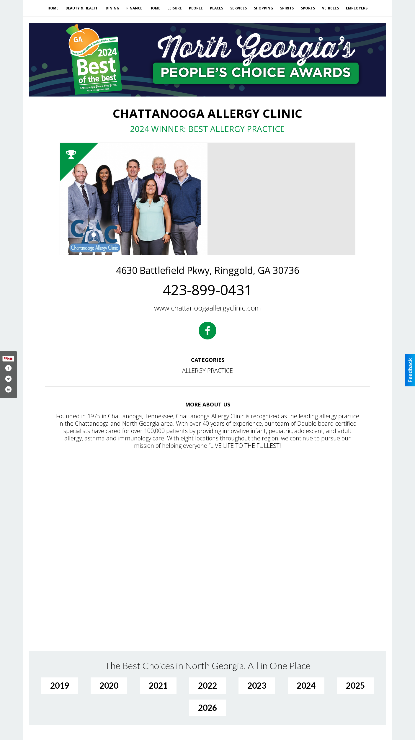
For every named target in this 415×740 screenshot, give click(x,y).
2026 (207, 708)
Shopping (263, 8)
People (196, 8)
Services (238, 8)
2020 (108, 685)
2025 (355, 685)
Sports (308, 8)
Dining (112, 8)
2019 (59, 685)
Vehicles (330, 8)
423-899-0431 (207, 290)
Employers (356, 8)
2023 (256, 685)
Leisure (174, 8)
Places (216, 8)
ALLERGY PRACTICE (207, 371)
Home (53, 8)
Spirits (287, 8)
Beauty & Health (82, 8)
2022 (207, 685)
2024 (306, 685)
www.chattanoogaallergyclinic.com (207, 308)
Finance (134, 8)
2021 (158, 685)
